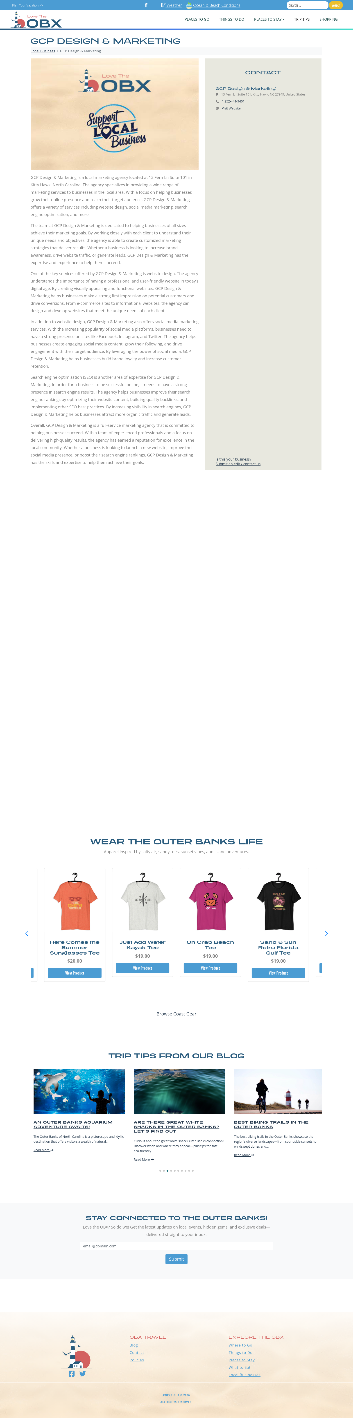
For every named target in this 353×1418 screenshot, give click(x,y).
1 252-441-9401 (233, 101)
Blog (134, 1345)
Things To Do (231, 19)
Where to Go (240, 1345)
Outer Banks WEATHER (176, 1295)
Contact (137, 1352)
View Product (74, 973)
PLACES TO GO (197, 19)
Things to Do (241, 1352)
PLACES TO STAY (268, 19)
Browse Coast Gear (176, 1014)
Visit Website (231, 108)
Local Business (43, 51)
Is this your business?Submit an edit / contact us (238, 461)
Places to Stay (242, 1360)
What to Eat (240, 1367)
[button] (326, 934)
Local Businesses (244, 1374)
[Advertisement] (176, 530)
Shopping (329, 19)
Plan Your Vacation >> (27, 5)
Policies (137, 1360)
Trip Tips (302, 19)
